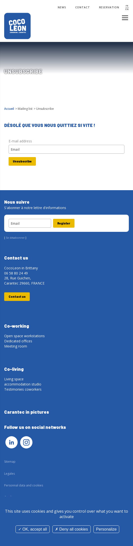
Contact (82, 7)
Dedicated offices (18, 341)
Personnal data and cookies (23, 485)
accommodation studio (22, 384)
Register (63, 223)
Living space (14, 379)
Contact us (17, 296)
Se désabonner (15, 237)
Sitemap (9, 461)
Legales (9, 474)
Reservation (109, 7)
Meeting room (15, 346)
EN (127, 9)
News (62, 7)
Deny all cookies (71, 529)
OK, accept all (32, 529)
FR (127, 5)
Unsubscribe (22, 161)
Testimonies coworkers (23, 389)
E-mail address (20, 141)
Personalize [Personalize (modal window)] (106, 529)
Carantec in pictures (26, 412)
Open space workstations (24, 336)
